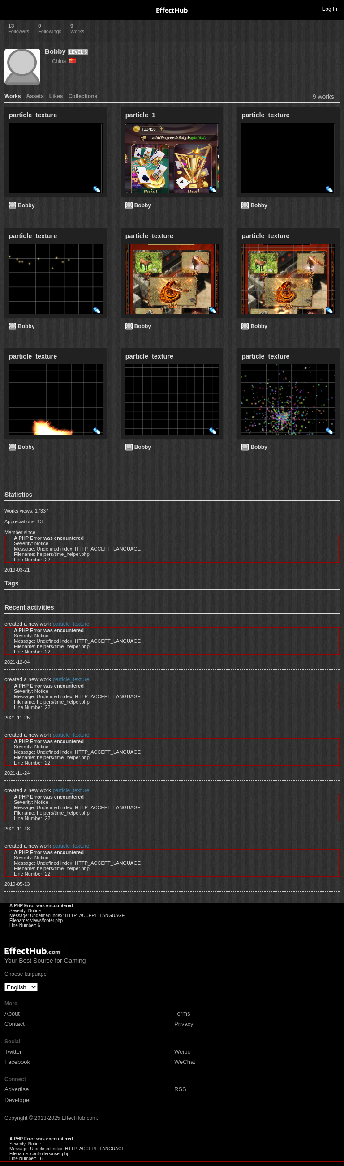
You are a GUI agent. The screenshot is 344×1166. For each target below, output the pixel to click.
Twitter (13, 1051)
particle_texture (70, 624)
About (12, 1013)
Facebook (17, 1062)
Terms (182, 1013)
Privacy (184, 1024)
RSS (180, 1089)
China (64, 61)
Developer (17, 1100)
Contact (14, 1024)
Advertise (16, 1089)
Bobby (55, 51)
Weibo (182, 1051)
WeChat (184, 1062)
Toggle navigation (11, 8)
